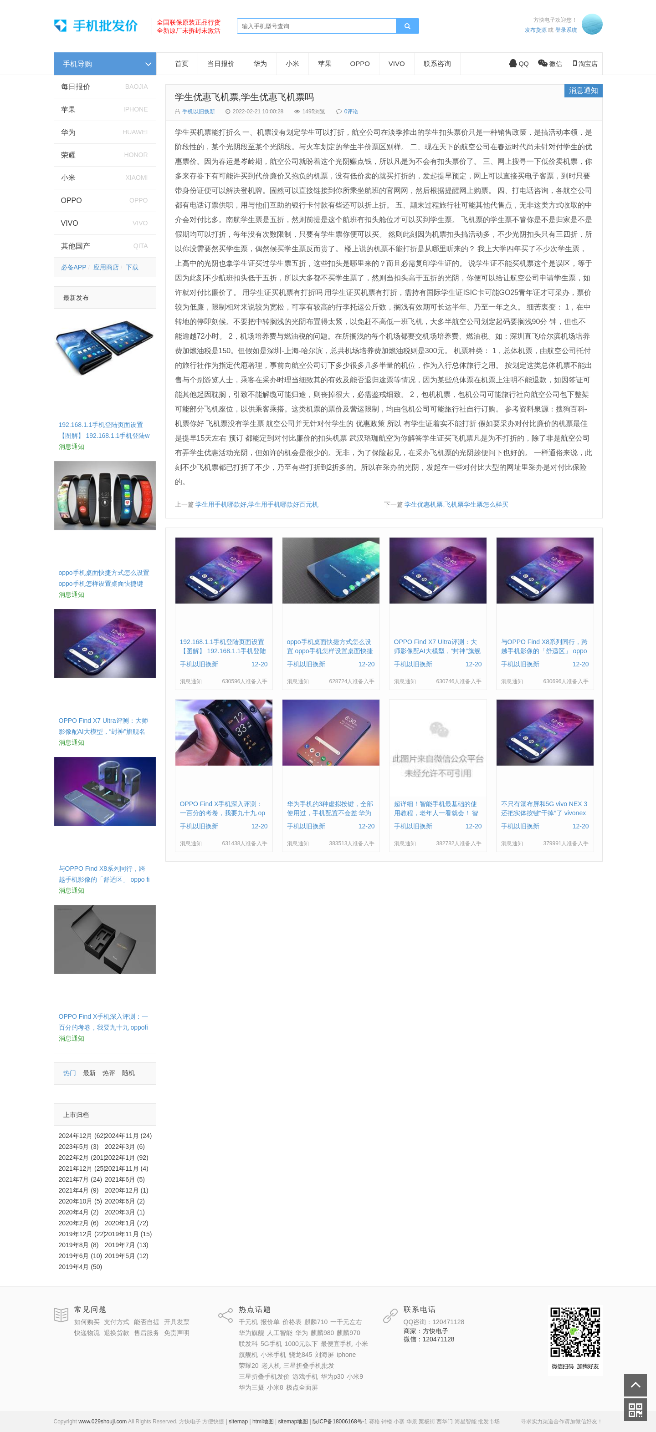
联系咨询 (437, 63)
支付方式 (116, 1321)
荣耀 (68, 155)
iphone (346, 1354)
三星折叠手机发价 (264, 1376)
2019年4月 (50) (80, 1266)
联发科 (248, 1343)
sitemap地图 (293, 1421)
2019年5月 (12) (127, 1255)
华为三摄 (251, 1387)
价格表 (292, 1321)
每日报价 (75, 87)
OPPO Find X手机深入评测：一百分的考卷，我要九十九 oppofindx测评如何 (104, 1027)
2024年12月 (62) (82, 1135)
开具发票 (177, 1321)
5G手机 (271, 1343)
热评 (108, 1073)
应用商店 (106, 267)
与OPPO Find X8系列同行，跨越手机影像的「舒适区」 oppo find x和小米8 (104, 879)
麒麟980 (322, 1332)
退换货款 (116, 1332)
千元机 (248, 1321)
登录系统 (566, 30)
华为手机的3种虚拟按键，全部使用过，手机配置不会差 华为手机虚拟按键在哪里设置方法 (330, 813)
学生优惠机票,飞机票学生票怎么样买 (456, 504)
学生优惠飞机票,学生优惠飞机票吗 (244, 97)
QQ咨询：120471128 (434, 1321)
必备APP (74, 267)
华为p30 (332, 1376)
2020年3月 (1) (125, 1212)
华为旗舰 (251, 1332)
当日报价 (221, 63)
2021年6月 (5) (125, 1179)
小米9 (355, 1376)
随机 (128, 1073)
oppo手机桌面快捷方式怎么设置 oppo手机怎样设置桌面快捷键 (330, 651)
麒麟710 (316, 1321)
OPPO (71, 200)
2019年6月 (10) (80, 1255)
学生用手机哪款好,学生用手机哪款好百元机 (256, 504)
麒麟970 (348, 1332)
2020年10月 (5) (80, 1201)
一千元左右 (346, 1321)
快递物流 (87, 1332)
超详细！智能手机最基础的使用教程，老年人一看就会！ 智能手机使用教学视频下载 (436, 813)
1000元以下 (301, 1343)
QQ (519, 63)
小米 (68, 178)
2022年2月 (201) (82, 1157)
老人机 (271, 1365)
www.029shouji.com (102, 1421)
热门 (69, 1073)
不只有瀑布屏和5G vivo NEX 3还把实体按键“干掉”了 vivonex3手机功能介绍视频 (544, 813)
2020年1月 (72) (127, 1223)
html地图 (263, 1421)
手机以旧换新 (198, 111)
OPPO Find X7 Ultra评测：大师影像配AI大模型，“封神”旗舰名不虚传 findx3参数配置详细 (103, 731)
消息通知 (583, 90)
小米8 (275, 1387)
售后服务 (146, 1332)
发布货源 (536, 30)
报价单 (270, 1321)
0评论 (351, 111)
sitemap (238, 1421)
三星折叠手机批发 (308, 1365)
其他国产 (75, 246)
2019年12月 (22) (82, 1234)
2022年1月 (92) (127, 1157)
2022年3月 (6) (125, 1146)
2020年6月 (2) (125, 1201)
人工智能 (279, 1332)
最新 (89, 1073)
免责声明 (177, 1332)
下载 (132, 267)
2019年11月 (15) (128, 1234)
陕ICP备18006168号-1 (340, 1421)
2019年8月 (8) (79, 1245)
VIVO (69, 223)
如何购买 (87, 1321)
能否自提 (146, 1321)
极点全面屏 (302, 1387)
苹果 (68, 109)
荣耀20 (249, 1365)
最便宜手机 (337, 1343)
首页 (182, 63)
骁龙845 (300, 1354)
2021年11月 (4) (127, 1168)
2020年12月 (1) (127, 1190)
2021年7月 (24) (80, 1179)
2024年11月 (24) (128, 1135)
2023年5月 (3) (79, 1146)
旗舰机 (248, 1354)
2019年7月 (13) (127, 1245)
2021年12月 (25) (82, 1168)
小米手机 (273, 1354)
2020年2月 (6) (79, 1223)
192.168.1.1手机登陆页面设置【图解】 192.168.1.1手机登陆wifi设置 (104, 435)
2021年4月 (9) (79, 1190)
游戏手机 (305, 1376)
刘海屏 (324, 1354)
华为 (68, 132)
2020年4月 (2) (79, 1212)
